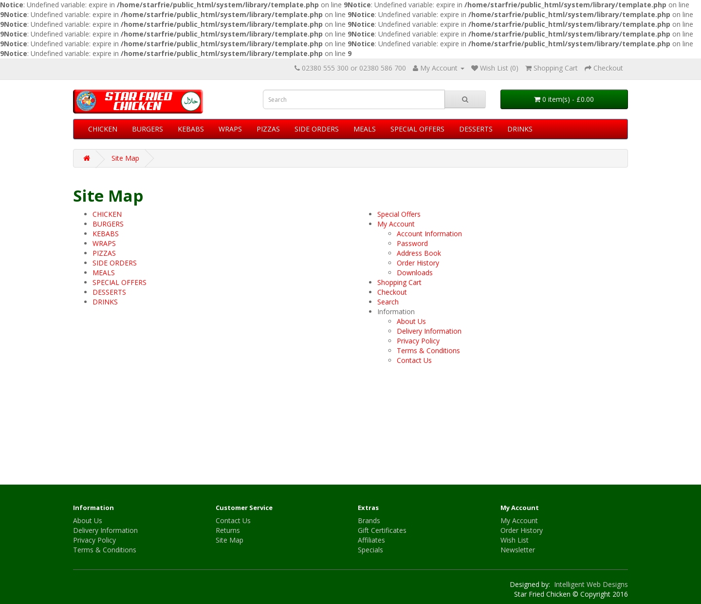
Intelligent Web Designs (590, 584)
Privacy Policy (418, 340)
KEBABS (191, 128)
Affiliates (371, 540)
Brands (369, 520)
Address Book (419, 253)
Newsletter (517, 549)
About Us (411, 321)
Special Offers (399, 214)
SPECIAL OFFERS (417, 128)
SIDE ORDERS (317, 128)
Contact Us (414, 360)
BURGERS (147, 128)
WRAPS (230, 128)
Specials (370, 549)
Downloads (415, 272)
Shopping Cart (399, 282)
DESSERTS (476, 128)
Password (412, 243)
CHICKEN (102, 128)
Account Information (429, 233)
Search (388, 301)
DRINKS (520, 128)
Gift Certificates (382, 530)
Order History (418, 262)
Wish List (514, 540)
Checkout (392, 292)
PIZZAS (268, 128)
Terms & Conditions (428, 350)
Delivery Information (429, 331)
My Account (396, 223)
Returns (228, 530)
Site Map (125, 158)
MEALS (364, 128)
